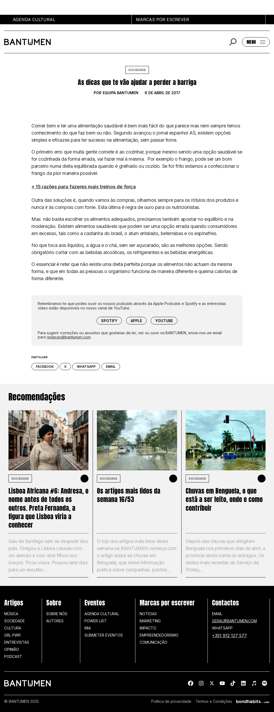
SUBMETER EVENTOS (103, 635)
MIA (87, 628)
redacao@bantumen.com (69, 337)
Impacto (148, 628)
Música (11, 613)
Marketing (150, 621)
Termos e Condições (214, 701)
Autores (55, 621)
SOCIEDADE (20, 478)
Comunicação (153, 642)
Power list (95, 621)
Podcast (13, 656)
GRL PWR (12, 635)
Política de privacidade (171, 701)
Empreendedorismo (159, 635)
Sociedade (137, 70)
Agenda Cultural (101, 613)
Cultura (12, 628)
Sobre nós (56, 613)
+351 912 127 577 (229, 635)
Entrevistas (16, 642)
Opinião (11, 649)
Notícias (148, 613)
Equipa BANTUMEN (120, 93)
